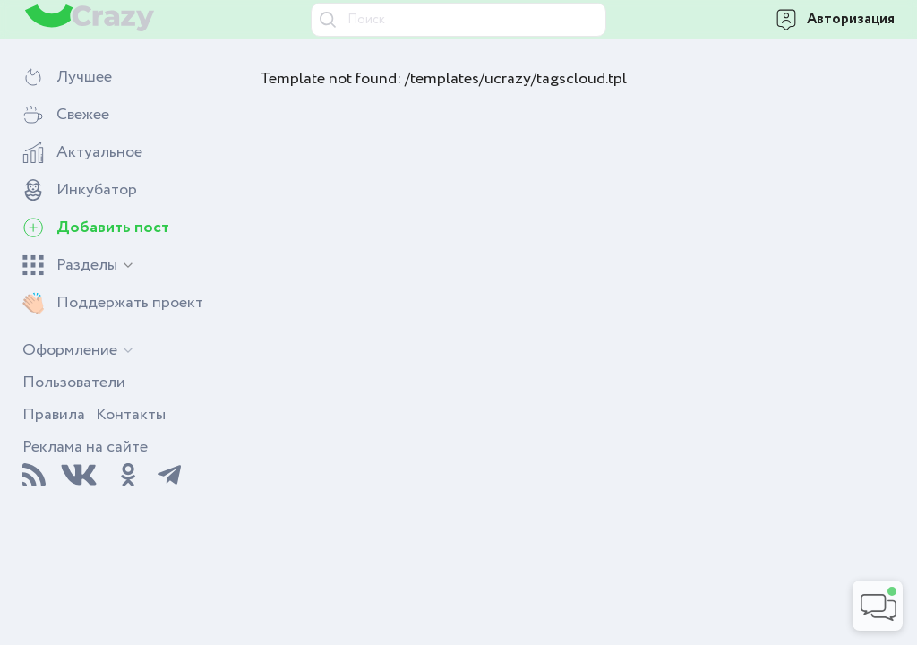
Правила (53, 414)
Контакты (131, 414)
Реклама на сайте (85, 447)
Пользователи (73, 382)
